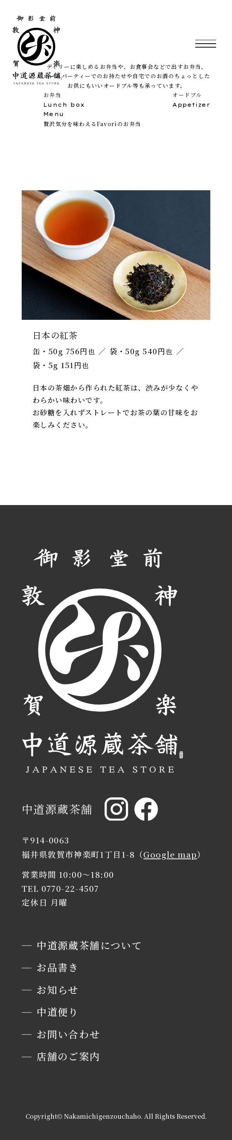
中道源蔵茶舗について (89, 945)
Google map (170, 854)
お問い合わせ (68, 1034)
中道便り (57, 1012)
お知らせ (57, 990)
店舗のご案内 (68, 1056)
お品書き (57, 967)
